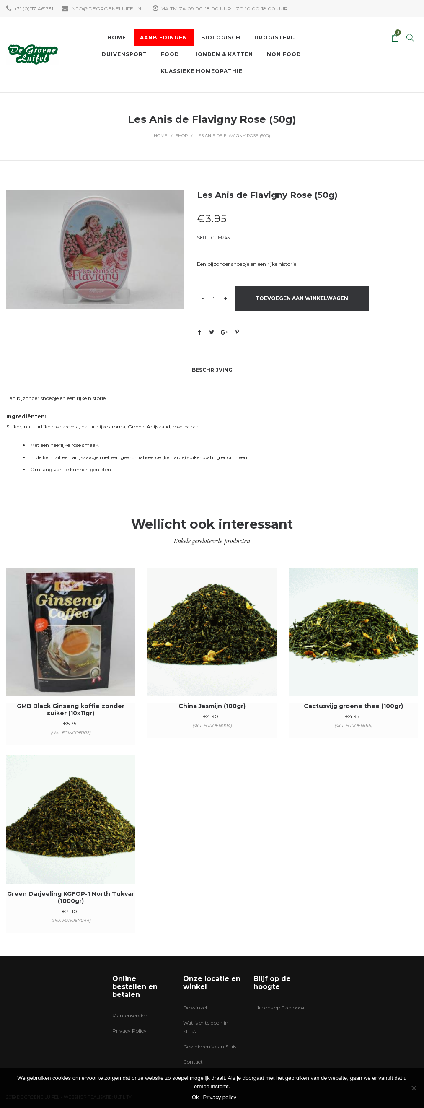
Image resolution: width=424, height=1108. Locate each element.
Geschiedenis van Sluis (209, 1046)
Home (161, 135)
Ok (195, 1097)
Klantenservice (129, 1015)
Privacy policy (219, 1097)
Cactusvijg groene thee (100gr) (353, 706)
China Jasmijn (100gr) (212, 706)
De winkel (195, 1007)
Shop (182, 135)
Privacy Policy (129, 1031)
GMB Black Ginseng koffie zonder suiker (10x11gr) (70, 709)
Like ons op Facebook (279, 1007)
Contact (193, 1062)
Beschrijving (212, 370)
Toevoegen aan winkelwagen (302, 298)
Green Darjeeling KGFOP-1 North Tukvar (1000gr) (70, 897)
